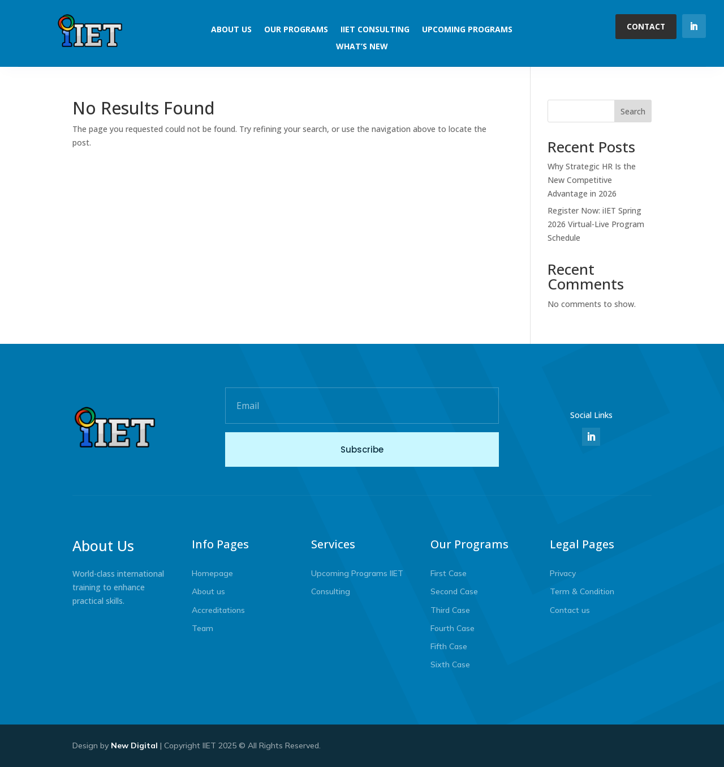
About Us (231, 30)
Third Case (450, 610)
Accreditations (218, 610)
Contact (645, 26)
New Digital (134, 745)
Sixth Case (450, 664)
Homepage (212, 573)
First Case (448, 573)
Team (202, 628)
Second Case (454, 591)
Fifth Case (448, 646)
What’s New (362, 47)
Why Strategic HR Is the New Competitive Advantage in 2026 (592, 180)
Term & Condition (582, 591)
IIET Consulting (375, 30)
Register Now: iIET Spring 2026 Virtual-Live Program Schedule (596, 224)
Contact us (570, 610)
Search (632, 111)
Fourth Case (452, 628)
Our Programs (296, 30)
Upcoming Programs (467, 30)
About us (208, 591)
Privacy (563, 573)
